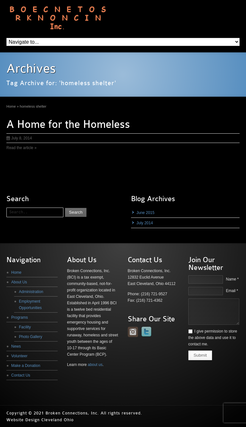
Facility (25, 327)
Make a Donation (25, 365)
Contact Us (20, 375)
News (16, 346)
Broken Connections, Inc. (72, 413)
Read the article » (21, 148)
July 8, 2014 (19, 138)
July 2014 (144, 223)
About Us (19, 282)
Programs (19, 317)
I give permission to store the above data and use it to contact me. (212, 337)
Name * (232, 279)
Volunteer (19, 356)
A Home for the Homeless (68, 124)
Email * (232, 291)
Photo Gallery (30, 336)
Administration (31, 291)
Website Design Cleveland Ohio (40, 419)
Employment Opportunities (30, 304)
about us (95, 364)
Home (16, 272)
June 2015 (145, 212)
